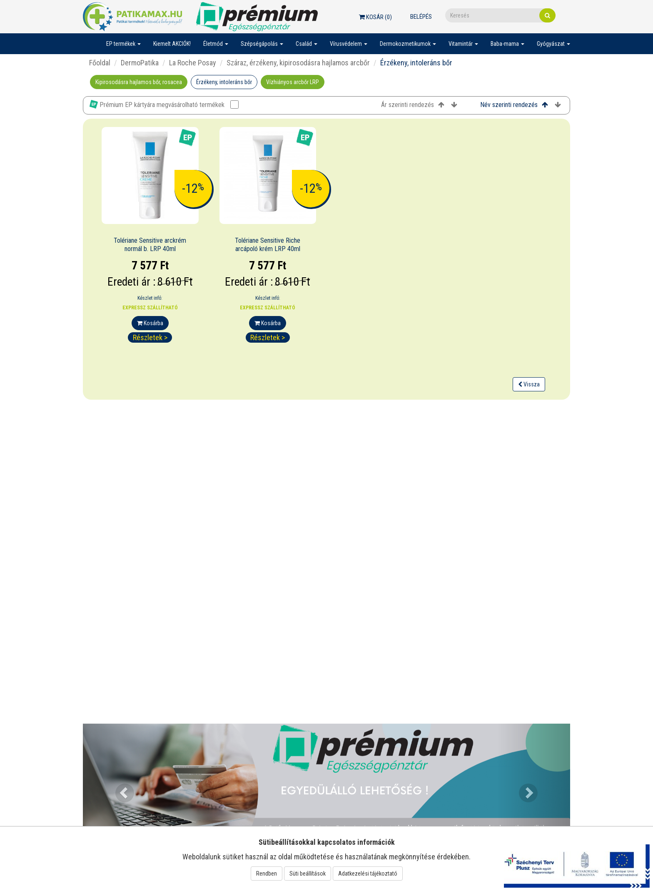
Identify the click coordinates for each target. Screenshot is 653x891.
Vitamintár (463, 43)
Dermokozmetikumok (408, 43)
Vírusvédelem (348, 43)
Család (306, 43)
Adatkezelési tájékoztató (367, 873)
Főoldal (99, 62)
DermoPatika (140, 62)
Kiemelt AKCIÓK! (172, 43)
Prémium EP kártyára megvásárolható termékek (164, 104)
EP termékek (123, 43)
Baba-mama (507, 43)
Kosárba (150, 323)
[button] (119, 788)
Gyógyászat (553, 43)
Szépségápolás (262, 43)
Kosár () (375, 17)
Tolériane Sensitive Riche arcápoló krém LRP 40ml (267, 244)
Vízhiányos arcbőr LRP (292, 82)
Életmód (215, 43)
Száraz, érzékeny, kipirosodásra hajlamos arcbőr (298, 62)
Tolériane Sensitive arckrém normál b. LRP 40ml (150, 244)
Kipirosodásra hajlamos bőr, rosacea (138, 82)
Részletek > (150, 337)
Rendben (266, 873)
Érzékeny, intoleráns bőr (224, 82)
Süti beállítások (307, 873)
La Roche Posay (192, 62)
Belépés (421, 16)
